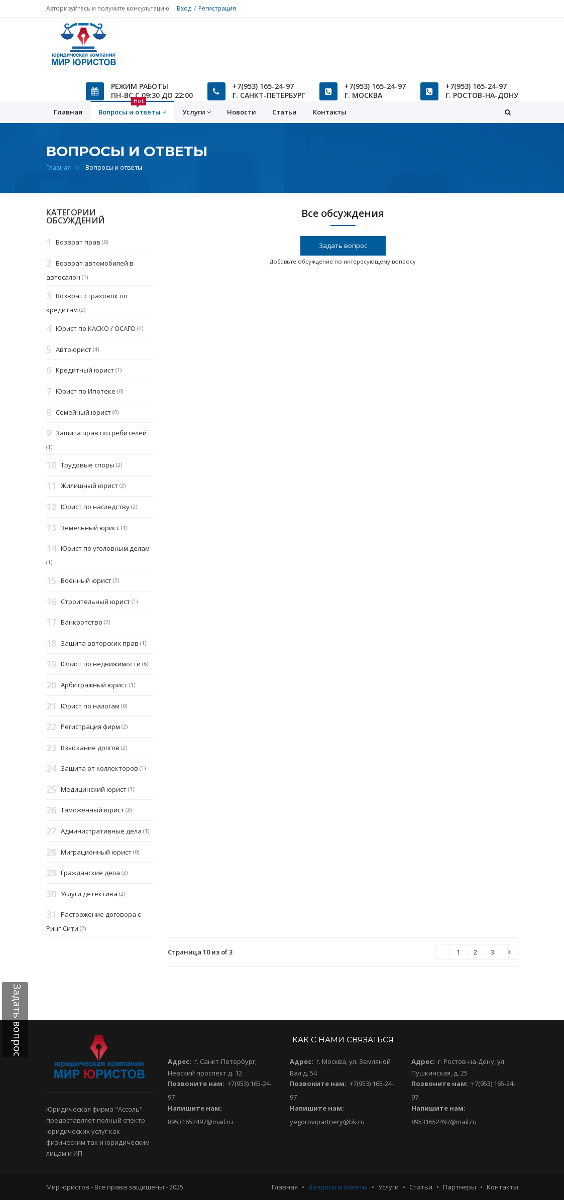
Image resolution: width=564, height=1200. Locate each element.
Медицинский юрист (94, 789)
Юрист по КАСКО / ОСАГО (96, 328)
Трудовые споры (88, 464)
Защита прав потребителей (101, 432)
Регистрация (217, 8)
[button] (507, 112)
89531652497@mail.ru (200, 1121)
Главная (58, 167)
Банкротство (81, 622)
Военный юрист (86, 580)
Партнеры (459, 1186)
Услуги (388, 1186)
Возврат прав (78, 242)
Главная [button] (68, 111)
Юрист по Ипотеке (86, 391)
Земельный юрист (90, 527)
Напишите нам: (195, 1108)
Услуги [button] (196, 112)
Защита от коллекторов (99, 768)
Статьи (284, 111)
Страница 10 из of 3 (200, 951)
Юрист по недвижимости (101, 664)
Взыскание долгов (90, 747)
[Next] (443, 952)
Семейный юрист (83, 412)
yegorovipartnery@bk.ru (327, 1121)
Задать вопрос (343, 245)
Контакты (330, 111)
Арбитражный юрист (94, 684)
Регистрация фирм (90, 726)
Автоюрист (73, 349)
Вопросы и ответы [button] (132, 109)
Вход (184, 8)
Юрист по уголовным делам (105, 548)
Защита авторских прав (100, 643)
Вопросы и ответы (338, 1186)
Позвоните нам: (196, 1083)
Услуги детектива (89, 893)
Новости (241, 111)
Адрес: (179, 1061)
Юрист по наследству (95, 506)
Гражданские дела (90, 873)
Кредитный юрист (85, 370)
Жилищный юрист (89, 486)
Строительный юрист (95, 601)
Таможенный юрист (92, 810)
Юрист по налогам (90, 705)
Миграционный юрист (96, 852)
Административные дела (101, 830)
